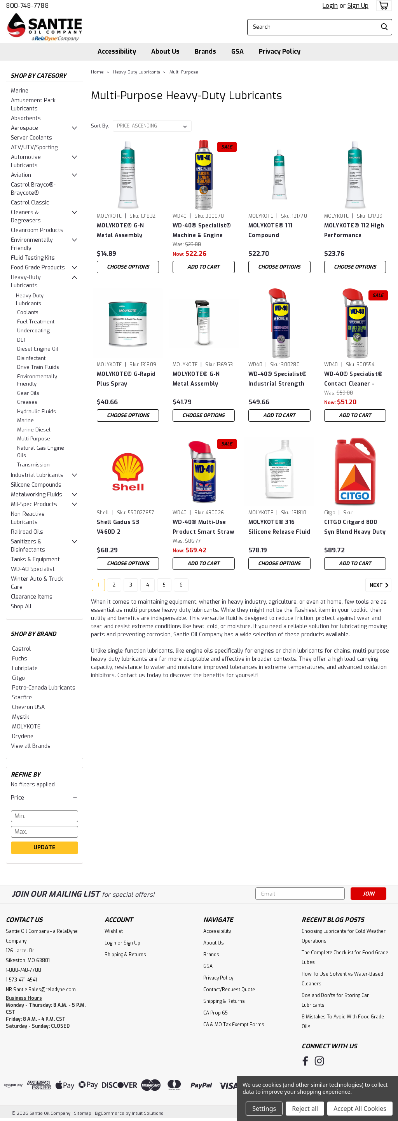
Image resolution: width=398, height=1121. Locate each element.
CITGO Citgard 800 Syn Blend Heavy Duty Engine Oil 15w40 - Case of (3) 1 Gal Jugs (355, 527)
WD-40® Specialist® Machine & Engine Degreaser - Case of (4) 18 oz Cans (202, 230)
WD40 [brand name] (180, 216)
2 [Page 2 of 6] (114, 588)
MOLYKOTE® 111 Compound (270, 230)
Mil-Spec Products (34, 504)
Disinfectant (31, 358)
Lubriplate (25, 668)
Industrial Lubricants (37, 475)
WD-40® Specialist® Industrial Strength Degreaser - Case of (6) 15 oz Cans (277, 379)
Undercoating (33, 330)
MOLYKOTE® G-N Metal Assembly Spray (196, 379)
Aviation (21, 175)
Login (330, 6)
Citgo (18, 678)
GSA (237, 51)
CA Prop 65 (215, 1013)
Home (97, 72)
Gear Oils (28, 393)
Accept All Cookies (359, 1108)
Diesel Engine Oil (37, 349)
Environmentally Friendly (32, 244)
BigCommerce (109, 1113)
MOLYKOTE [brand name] (109, 216)
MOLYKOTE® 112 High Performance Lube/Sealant (354, 230)
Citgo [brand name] (329, 513)
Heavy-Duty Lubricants (26, 281)
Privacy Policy (279, 51)
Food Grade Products (38, 267)
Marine (19, 90)
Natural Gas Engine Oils (40, 452)
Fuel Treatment (35, 321)
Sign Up (357, 6)
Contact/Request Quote (229, 990)
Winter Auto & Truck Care (37, 583)
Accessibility (117, 51)
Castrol (21, 649)
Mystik (20, 717)
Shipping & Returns (125, 955)
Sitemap (82, 1113)
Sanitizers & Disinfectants (28, 546)
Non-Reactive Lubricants (28, 518)
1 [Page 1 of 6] (98, 588)
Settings (264, 1108)
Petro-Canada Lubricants (43, 687)
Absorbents (26, 118)
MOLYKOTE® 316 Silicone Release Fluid (279, 527)
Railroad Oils (27, 532)
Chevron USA (28, 707)
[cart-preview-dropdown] (382, 5)
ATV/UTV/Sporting (34, 147)
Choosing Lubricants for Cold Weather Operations (344, 936)
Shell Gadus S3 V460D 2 (118, 527)
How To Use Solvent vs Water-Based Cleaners (342, 979)
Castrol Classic (30, 202)
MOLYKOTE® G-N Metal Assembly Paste (120, 230)
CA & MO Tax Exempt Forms (233, 1024)
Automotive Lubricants (26, 161)
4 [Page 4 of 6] (147, 588)
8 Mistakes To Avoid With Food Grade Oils (343, 1022)
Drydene (22, 736)
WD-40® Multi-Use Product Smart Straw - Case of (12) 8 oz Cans (203, 527)
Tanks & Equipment (35, 559)
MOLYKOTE (26, 726)
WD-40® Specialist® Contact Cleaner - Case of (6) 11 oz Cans (355, 379)
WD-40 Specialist (33, 569)
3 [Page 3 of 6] (130, 588)
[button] (44, 797)
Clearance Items (31, 597)
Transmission (33, 464)
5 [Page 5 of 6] (164, 588)
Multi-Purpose (33, 438)
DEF (21, 340)
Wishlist (114, 931)
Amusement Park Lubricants (33, 104)
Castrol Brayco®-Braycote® (33, 189)
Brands (205, 51)
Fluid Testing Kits (33, 258)
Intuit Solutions (147, 1113)
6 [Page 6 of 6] (181, 588)
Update (44, 847)
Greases (27, 402)
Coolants (27, 312)
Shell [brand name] (103, 513)
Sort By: (100, 125)
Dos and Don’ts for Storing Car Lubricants (335, 1000)
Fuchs (19, 658)
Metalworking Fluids (36, 494)
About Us (165, 51)
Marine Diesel (34, 429)
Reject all (305, 1108)
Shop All (21, 606)
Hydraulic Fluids (36, 411)
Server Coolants (31, 137)
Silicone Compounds (36, 485)
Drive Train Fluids (38, 367)
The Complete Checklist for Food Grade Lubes (345, 958)
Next (380, 588)
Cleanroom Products (37, 230)
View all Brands (31, 746)
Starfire (22, 697)
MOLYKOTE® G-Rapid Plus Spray (126, 379)
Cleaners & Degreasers (26, 216)
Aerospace (24, 128)
